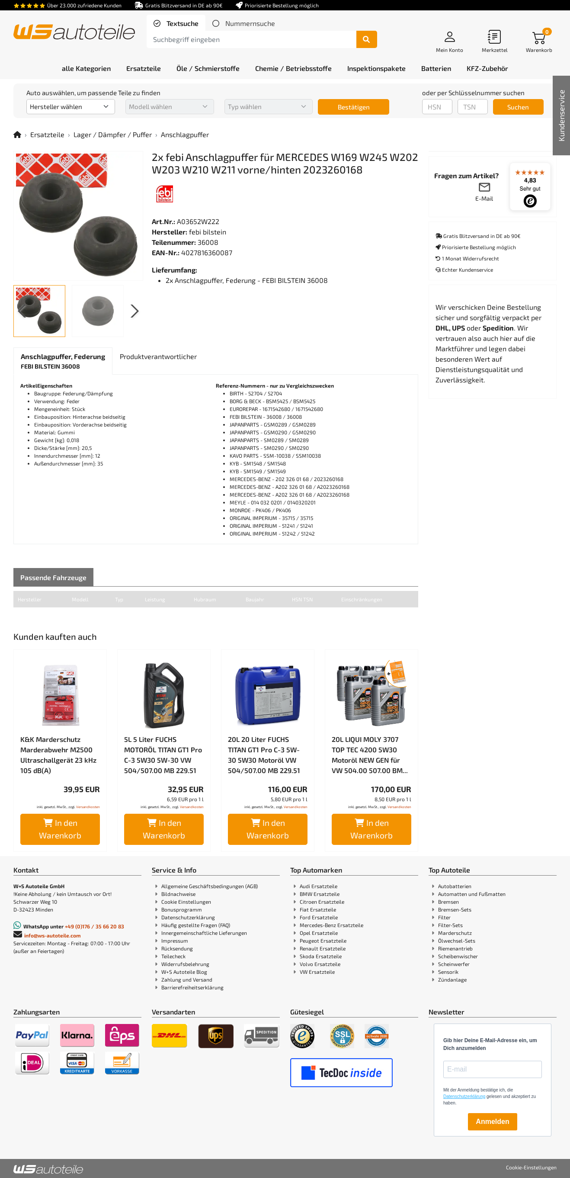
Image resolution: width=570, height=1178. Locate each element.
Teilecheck (173, 956)
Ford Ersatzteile (319, 917)
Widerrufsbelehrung (185, 964)
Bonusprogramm (181, 909)
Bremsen (448, 902)
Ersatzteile (47, 134)
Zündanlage (452, 979)
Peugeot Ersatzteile (323, 940)
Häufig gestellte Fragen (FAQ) (195, 925)
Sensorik (448, 972)
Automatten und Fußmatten (472, 894)
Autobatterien (454, 886)
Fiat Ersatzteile (318, 909)
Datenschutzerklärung (188, 917)
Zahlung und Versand (186, 979)
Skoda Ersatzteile (321, 956)
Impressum (174, 940)
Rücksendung (177, 948)
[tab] (176, 23)
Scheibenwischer (458, 956)
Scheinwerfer (454, 964)
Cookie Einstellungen (186, 902)
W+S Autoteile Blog (184, 972)
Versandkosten (88, 807)
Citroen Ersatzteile (322, 902)
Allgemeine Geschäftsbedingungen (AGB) (209, 886)
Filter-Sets (450, 925)
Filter (444, 917)
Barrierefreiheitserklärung (192, 987)
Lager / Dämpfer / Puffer (113, 134)
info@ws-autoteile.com (52, 935)
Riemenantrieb (455, 948)
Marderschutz (455, 933)
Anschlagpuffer (185, 134)
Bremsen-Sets (454, 909)
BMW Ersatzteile (319, 894)
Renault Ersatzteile (323, 948)
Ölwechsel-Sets (456, 940)
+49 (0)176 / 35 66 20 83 (94, 926)
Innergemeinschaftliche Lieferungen (204, 933)
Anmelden (492, 1121)
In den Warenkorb (60, 829)
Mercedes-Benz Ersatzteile (331, 925)
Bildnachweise (178, 894)
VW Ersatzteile (317, 972)
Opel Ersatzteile (319, 933)
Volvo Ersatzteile (320, 964)
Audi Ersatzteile (318, 886)
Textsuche (182, 23)
